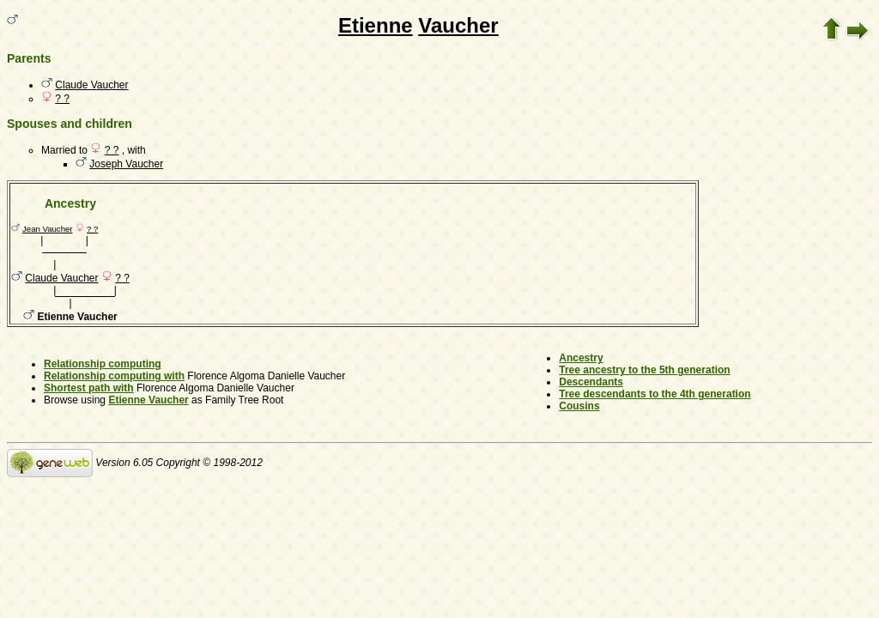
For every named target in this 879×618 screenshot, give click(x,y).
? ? (62, 99)
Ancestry (581, 358)
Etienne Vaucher (148, 400)
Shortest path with (89, 388)
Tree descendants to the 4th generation (654, 394)
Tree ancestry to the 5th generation (644, 370)
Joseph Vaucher (126, 164)
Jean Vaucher (47, 228)
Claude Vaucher (91, 85)
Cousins (579, 406)
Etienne (375, 25)
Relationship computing (102, 364)
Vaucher (458, 25)
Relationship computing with (114, 376)
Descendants (591, 382)
